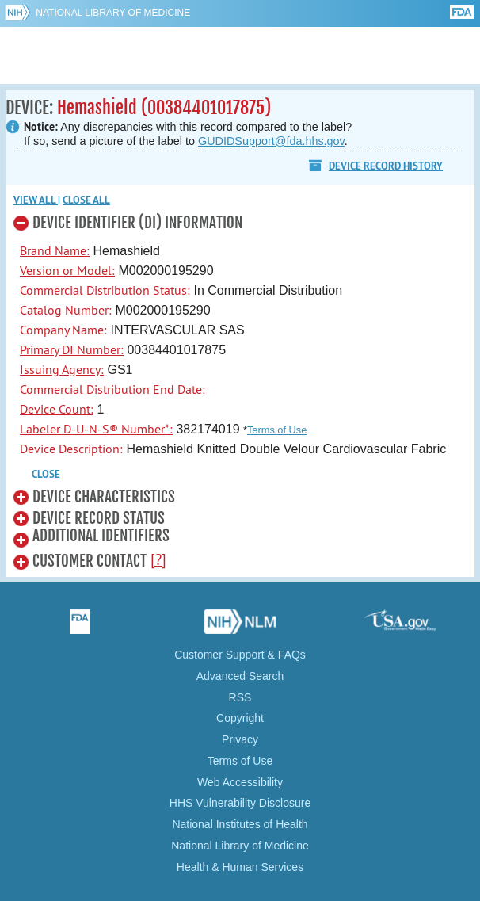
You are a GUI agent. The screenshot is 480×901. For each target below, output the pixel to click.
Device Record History (386, 166)
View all (35, 200)
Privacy (240, 739)
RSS (240, 697)
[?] (158, 559)
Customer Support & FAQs (240, 654)
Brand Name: (55, 250)
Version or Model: (67, 270)
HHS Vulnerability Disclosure (240, 802)
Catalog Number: (66, 310)
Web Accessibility (240, 782)
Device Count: (56, 409)
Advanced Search (240, 676)
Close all (86, 200)
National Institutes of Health (239, 824)
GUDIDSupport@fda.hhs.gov (271, 141)
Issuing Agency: (62, 369)
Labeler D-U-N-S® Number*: (96, 429)
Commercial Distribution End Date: (112, 389)
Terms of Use (277, 430)
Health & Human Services (240, 867)
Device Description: (71, 448)
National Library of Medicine (113, 12)
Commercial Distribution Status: (105, 290)
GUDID (240, 55)
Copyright (240, 718)
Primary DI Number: (72, 349)
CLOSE (46, 474)
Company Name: (63, 330)
